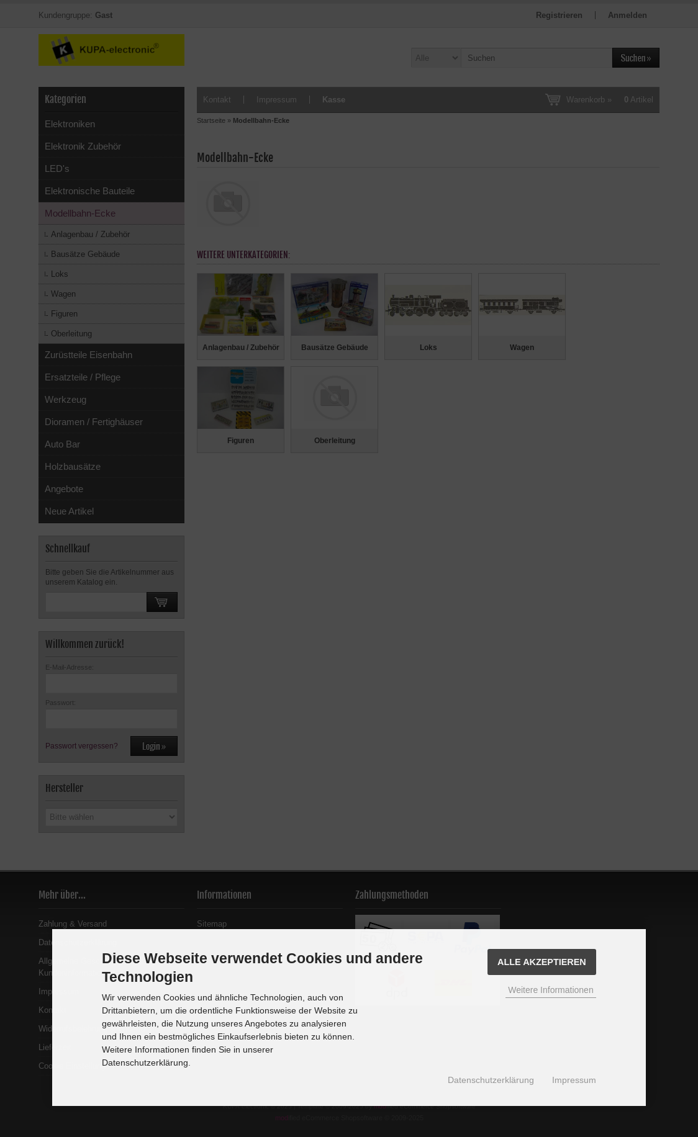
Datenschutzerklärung (491, 1080)
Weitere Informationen (550, 990)
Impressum (574, 1080)
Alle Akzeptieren (541, 962)
